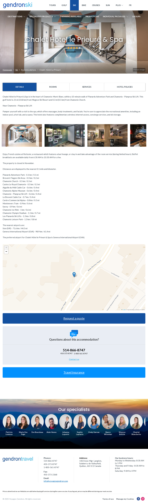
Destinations (16, 17)
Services (86, 87)
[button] (74, 274)
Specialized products (42, 17)
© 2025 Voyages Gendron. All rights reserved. (22, 499)
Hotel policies (124, 87)
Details (20, 87)
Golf (64, 5)
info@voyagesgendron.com (56, 481)
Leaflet (123, 309)
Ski (74, 5)
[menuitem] (130, 5)
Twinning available (71, 17)
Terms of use (108, 499)
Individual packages (115, 17)
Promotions (92, 17)
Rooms (53, 87)
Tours (52, 5)
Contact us (74, 359)
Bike (84, 5)
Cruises (96, 5)
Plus (119, 5)
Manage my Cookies (125, 499)
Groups (136, 17)
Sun (108, 5)
